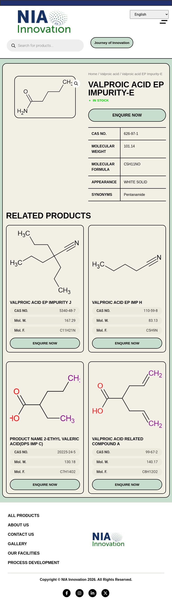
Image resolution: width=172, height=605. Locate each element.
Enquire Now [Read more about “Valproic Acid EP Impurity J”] (45, 343)
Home (92, 74)
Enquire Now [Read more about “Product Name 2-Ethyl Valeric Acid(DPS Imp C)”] (45, 484)
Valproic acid (109, 74)
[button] (76, 84)
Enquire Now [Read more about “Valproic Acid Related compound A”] (127, 484)
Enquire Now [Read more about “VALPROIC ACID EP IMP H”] (127, 343)
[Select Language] (149, 14)
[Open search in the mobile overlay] (45, 45)
